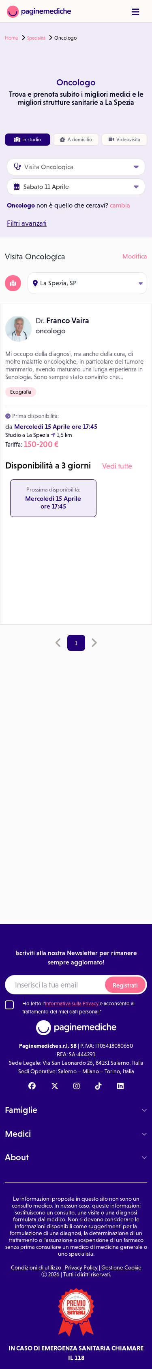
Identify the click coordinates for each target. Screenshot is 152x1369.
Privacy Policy (81, 1267)
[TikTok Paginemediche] (98, 1086)
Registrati (125, 985)
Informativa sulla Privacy (71, 1003)
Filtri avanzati (27, 223)
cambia (120, 205)
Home (11, 38)
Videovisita (124, 139)
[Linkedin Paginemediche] (120, 1086)
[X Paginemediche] (54, 1086)
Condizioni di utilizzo (36, 1267)
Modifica (134, 256)
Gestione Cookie (121, 1267)
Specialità (36, 38)
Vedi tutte (117, 466)
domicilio (76, 139)
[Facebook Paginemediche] (32, 1086)
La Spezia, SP (88, 283)
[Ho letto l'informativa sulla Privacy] (9, 1004)
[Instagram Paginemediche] (76, 1086)
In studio (27, 139)
